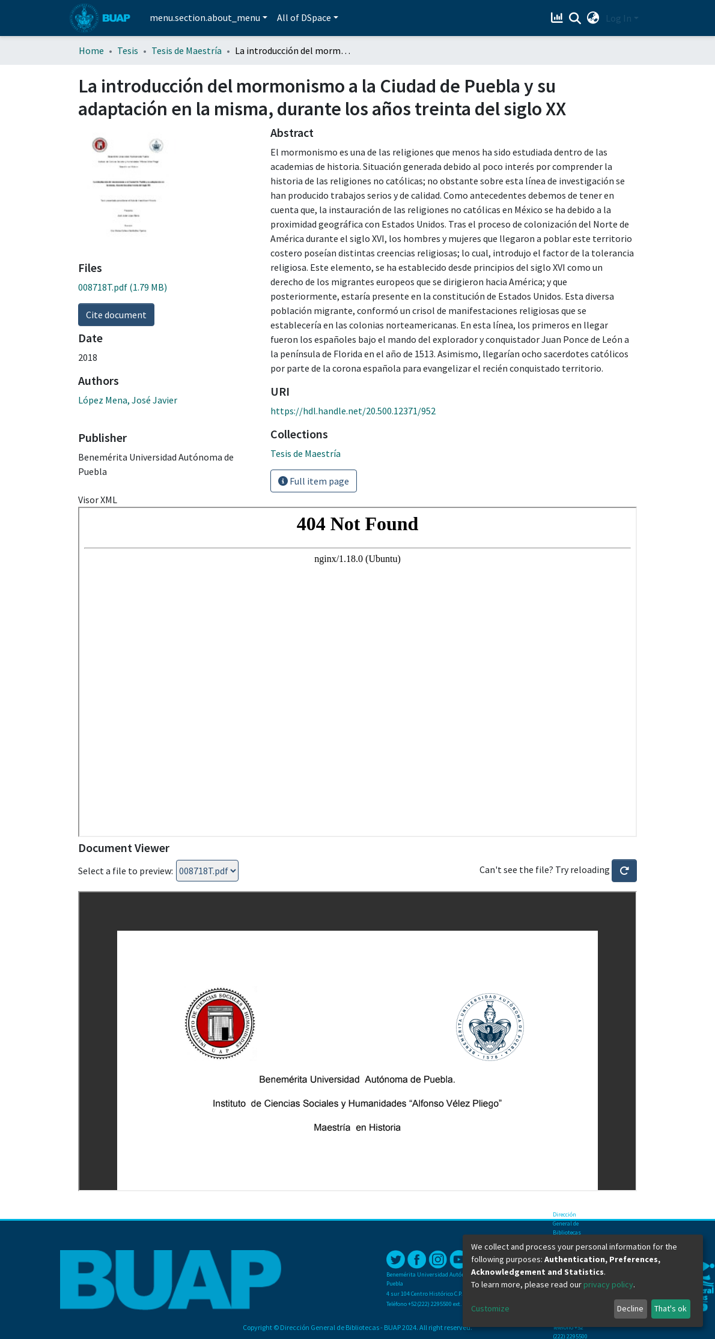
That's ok (670, 1308)
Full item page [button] (313, 481)
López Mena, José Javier (127, 400)
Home (91, 50)
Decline (630, 1308)
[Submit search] (575, 18)
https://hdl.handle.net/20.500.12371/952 (353, 411)
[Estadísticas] (558, 18)
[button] (593, 18)
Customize (490, 1308)
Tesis (127, 50)
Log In (618, 18)
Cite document (116, 315)
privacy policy (608, 1284)
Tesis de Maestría (186, 50)
